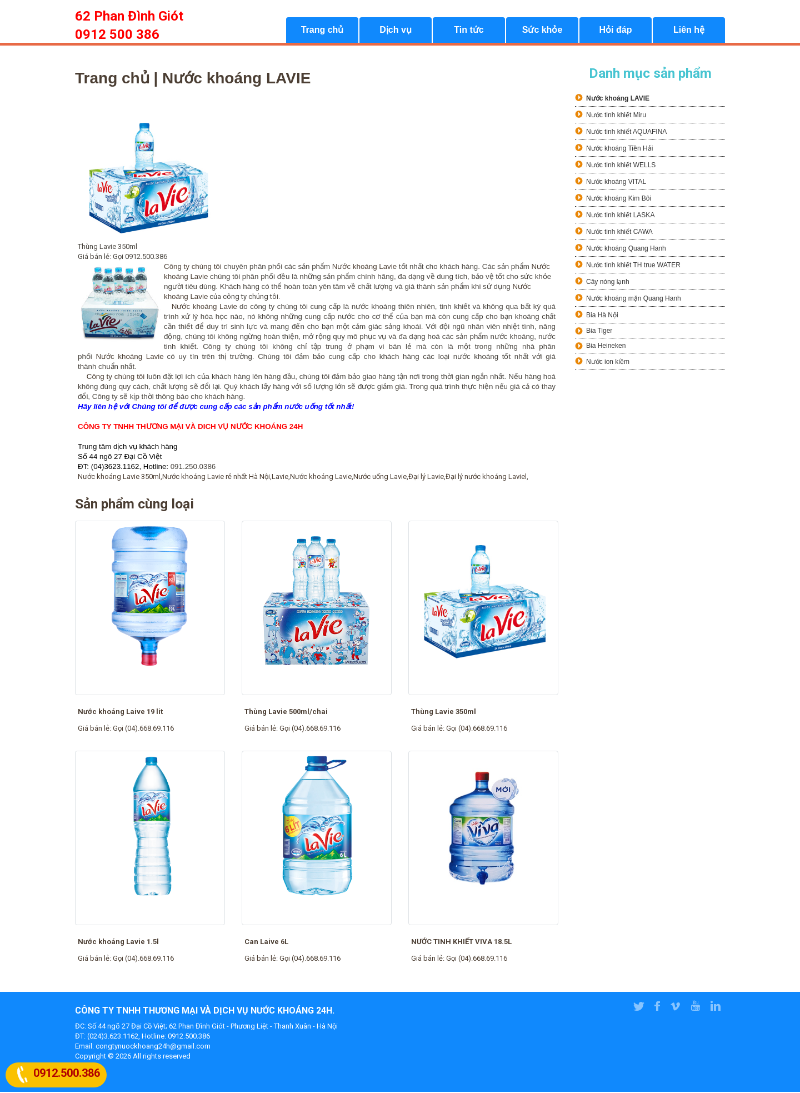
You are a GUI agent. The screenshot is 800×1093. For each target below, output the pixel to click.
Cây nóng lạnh (607, 283)
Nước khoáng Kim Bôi (618, 199)
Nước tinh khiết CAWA (619, 233)
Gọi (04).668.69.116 (143, 729)
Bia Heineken (606, 347)
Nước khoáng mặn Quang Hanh (633, 299)
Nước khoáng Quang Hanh (626, 249)
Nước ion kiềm (607, 363)
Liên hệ (688, 31)
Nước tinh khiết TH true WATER (633, 266)
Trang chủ (322, 31)
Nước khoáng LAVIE (617, 99)
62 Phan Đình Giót (129, 16)
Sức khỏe (542, 31)
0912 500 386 (117, 34)
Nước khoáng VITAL (616, 183)
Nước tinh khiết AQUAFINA (626, 133)
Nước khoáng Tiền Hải (619, 149)
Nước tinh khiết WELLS (621, 166)
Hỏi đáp (615, 31)
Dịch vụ (395, 31)
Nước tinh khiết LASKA (620, 216)
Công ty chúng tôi (115, 377)
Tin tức (468, 31)
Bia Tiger (599, 332)
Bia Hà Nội (602, 316)
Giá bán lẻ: (95, 729)
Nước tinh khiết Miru (616, 116)
